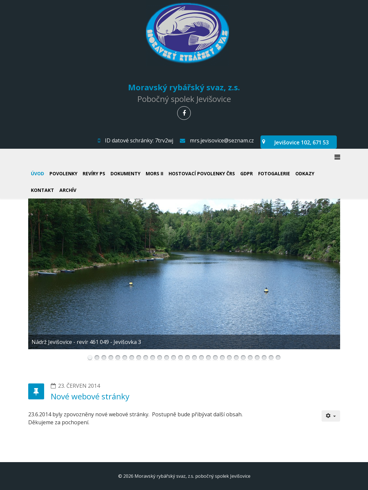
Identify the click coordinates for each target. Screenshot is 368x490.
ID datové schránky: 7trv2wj (139, 140)
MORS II (154, 173)
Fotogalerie (274, 173)
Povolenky (63, 173)
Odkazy (304, 173)
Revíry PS (94, 173)
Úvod (37, 173)
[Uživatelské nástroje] (331, 416)
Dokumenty (125, 173)
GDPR (246, 173)
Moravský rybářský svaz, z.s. (184, 87)
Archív (67, 190)
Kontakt (42, 190)
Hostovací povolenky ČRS (202, 173)
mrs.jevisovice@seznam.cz (222, 140)
